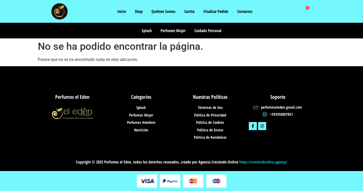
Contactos (244, 11)
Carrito (189, 11)
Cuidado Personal (207, 30)
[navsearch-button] (296, 11)
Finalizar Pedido (215, 11)
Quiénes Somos (163, 11)
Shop (139, 11)
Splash (147, 30)
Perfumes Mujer (173, 30)
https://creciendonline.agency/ (263, 162)
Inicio (121, 11)
